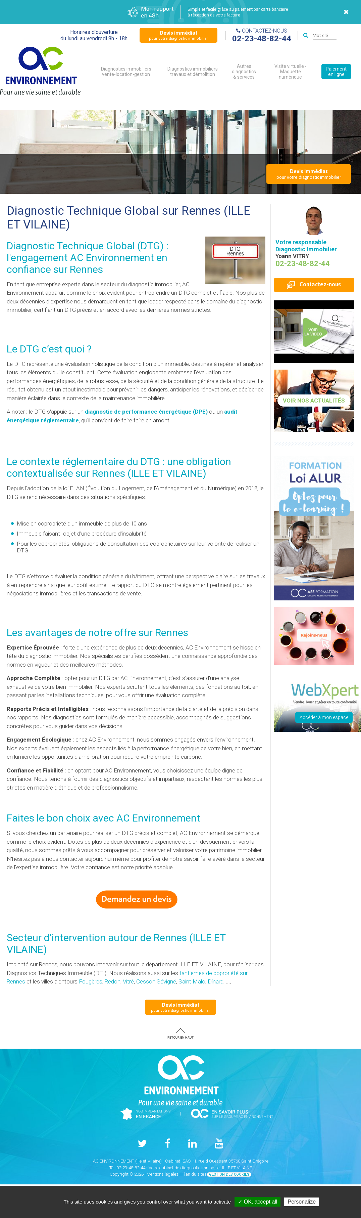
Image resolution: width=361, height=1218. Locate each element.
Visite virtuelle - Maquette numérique (290, 72)
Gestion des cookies (229, 1174)
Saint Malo (191, 981)
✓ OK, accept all (257, 1202)
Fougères (90, 981)
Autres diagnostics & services (244, 72)
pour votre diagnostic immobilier (178, 35)
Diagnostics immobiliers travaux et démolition (192, 71)
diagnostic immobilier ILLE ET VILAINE (216, 1167)
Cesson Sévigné (156, 981)
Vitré (128, 981)
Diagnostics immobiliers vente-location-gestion (126, 71)
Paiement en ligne (336, 71)
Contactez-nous (314, 284)
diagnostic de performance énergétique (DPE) (146, 411)
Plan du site (193, 1174)
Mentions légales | (164, 1174)
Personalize (302, 1202)
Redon (112, 981)
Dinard (215, 981)
